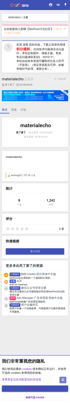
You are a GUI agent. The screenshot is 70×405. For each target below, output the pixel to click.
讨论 (23, 109)
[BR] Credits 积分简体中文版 (33, 274)
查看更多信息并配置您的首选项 (21, 379)
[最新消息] (65, 5)
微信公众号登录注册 (28, 288)
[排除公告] (64, 29)
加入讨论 (35, 251)
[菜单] (5, 5)
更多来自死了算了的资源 (24, 266)
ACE (16, 281)
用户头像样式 (24, 304)
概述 (4, 109)
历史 (14, 109)
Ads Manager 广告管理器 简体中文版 (36, 298)
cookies (27, 369)
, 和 (23, 175)
